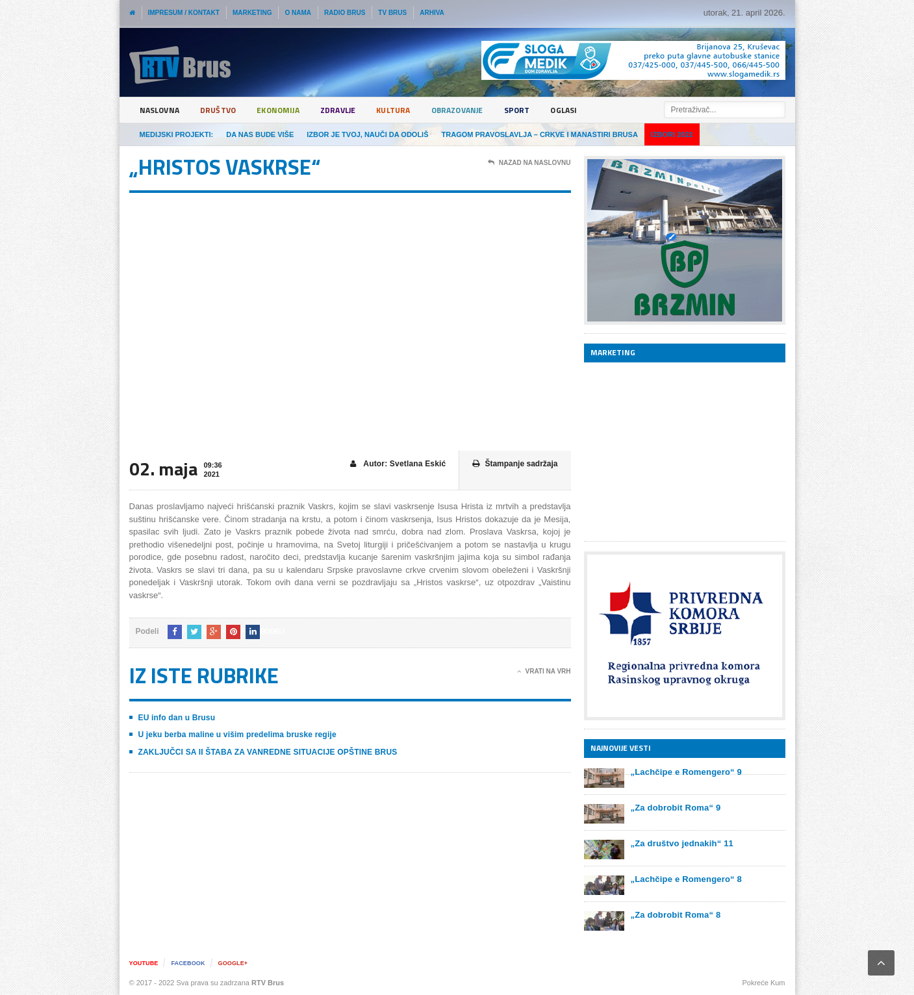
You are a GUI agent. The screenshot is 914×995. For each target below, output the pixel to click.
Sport (551, 110)
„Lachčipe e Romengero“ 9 (685, 772)
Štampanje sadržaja (514, 464)
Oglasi (601, 110)
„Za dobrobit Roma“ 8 (674, 915)
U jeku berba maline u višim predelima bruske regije (234, 734)
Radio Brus (344, 12)
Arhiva (432, 12)
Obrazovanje (485, 110)
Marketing (252, 12)
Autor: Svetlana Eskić (399, 464)
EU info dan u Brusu (175, 717)
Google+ (239, 962)
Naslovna (162, 110)
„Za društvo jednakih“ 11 (681, 843)
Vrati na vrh (544, 671)
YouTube (145, 962)
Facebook (191, 962)
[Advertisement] (681, 451)
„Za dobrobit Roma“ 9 (674, 807)
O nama (298, 12)
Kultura (416, 110)
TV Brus (392, 12)
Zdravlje (356, 110)
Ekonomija (290, 110)
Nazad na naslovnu (529, 163)
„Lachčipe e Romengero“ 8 (685, 879)
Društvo (225, 110)
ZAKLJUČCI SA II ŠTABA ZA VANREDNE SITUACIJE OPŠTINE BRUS (264, 752)
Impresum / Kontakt (184, 12)
